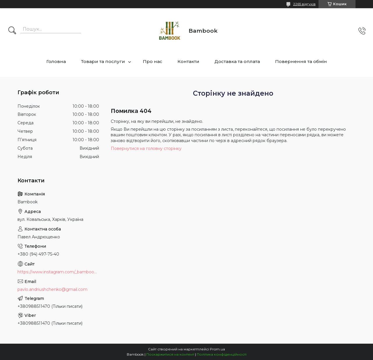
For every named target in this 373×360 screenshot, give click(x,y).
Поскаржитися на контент (170, 354)
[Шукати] (12, 30)
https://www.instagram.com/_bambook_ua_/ (58, 272)
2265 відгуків (304, 4)
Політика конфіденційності (222, 354)
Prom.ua (217, 349)
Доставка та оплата (237, 61)
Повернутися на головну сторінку (146, 148)
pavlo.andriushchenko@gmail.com (52, 289)
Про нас (152, 61)
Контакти (188, 61)
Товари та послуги (103, 61)
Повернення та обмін (301, 61)
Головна (56, 61)
